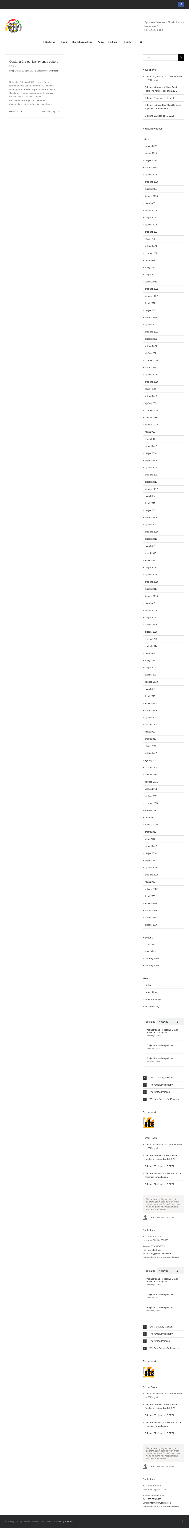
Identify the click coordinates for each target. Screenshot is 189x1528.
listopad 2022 (151, 296)
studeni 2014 (151, 646)
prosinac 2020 (152, 360)
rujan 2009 (150, 882)
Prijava (148, 985)
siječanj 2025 (151, 224)
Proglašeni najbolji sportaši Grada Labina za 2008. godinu (162, 1031)
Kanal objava (151, 992)
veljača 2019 (151, 396)
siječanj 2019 (151, 403)
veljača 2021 (151, 346)
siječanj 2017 (151, 524)
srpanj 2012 (150, 739)
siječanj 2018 (151, 467)
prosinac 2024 (152, 232)
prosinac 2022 (152, 289)
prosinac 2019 (152, 382)
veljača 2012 (151, 753)
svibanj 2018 (151, 446)
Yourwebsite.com (171, 1257)
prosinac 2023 (152, 253)
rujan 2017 (150, 496)
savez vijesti (52, 71)
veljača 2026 (151, 167)
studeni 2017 (151, 482)
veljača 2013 (151, 710)
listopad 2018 (151, 424)
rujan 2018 (150, 432)
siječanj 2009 (151, 925)
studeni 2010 (151, 810)
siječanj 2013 (151, 717)
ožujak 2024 (151, 239)
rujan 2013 (150, 689)
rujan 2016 (150, 546)
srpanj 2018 (150, 439)
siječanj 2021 (151, 353)
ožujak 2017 (151, 510)
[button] (141, 41)
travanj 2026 (151, 153)
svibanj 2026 (151, 146)
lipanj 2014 (150, 660)
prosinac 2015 (152, 582)
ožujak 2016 (151, 567)
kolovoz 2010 (151, 824)
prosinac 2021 (152, 332)
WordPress (70, 1521)
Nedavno (163, 1021)
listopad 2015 (151, 596)
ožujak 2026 (151, 160)
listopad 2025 (151, 196)
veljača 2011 (151, 789)
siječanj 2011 (151, 796)
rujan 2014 (150, 653)
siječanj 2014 (151, 674)
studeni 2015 (151, 589)
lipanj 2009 (150, 896)
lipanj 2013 (150, 696)
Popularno (149, 1021)
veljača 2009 (151, 917)
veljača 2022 (151, 317)
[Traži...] (160, 57)
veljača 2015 (151, 624)
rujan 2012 (150, 732)
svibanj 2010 (151, 846)
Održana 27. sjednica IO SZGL (160, 116)
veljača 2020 (151, 367)
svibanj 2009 (151, 903)
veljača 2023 (151, 281)
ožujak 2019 (151, 389)
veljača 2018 (151, 460)
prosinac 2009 (152, 874)
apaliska (15, 71)
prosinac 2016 (152, 532)
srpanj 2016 (150, 553)
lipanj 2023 (150, 267)
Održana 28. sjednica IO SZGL (160, 98)
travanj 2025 (151, 210)
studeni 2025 (151, 189)
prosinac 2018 (152, 410)
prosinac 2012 (152, 724)
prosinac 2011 (152, 767)
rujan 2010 (150, 817)
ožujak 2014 (151, 667)
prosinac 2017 (152, 474)
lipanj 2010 (150, 839)
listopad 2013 (151, 682)
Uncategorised (152, 958)
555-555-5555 (158, 1246)
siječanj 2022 (151, 324)
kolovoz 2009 (151, 889)
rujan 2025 (150, 203)
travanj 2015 (151, 610)
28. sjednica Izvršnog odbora (159, 1058)
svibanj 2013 (151, 703)
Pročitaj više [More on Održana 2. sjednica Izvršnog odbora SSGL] (14, 112)
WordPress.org (152, 1006)
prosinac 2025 (152, 182)
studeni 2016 (151, 539)
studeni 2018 (151, 417)
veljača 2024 (151, 246)
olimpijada (150, 944)
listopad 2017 (151, 489)
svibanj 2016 (151, 560)
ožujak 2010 (151, 853)
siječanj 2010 (151, 867)
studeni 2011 (151, 774)
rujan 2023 (150, 260)
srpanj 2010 (150, 832)
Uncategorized (152, 965)
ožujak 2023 (151, 274)
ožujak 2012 (151, 746)
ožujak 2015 (151, 617)
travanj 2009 (151, 910)
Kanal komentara (153, 999)
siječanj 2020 (151, 374)
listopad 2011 (151, 782)
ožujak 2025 (151, 217)
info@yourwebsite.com (160, 1253)
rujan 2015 (150, 603)
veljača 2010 (151, 860)
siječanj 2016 (151, 574)
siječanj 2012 (151, 760)
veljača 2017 (151, 517)
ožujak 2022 (151, 310)
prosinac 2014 (152, 639)
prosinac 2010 (152, 803)
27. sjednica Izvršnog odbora (159, 1045)
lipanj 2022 (150, 303)
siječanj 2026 (151, 174)
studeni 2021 (151, 339)
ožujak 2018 (151, 453)
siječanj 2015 (151, 632)
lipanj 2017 (150, 503)
